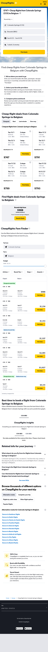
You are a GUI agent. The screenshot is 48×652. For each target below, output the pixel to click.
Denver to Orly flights (9, 537)
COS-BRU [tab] (24, 415)
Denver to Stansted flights (10, 528)
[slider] (45, 266)
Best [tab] (14, 121)
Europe (13, 598)
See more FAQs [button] (24, 480)
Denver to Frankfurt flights (10, 523)
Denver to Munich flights (10, 531)
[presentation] (20, 13)
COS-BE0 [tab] (19, 433)
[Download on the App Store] (28, 629)
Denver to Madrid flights (10, 543)
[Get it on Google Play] (19, 629)
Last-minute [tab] (23, 121)
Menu (45, 3)
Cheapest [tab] (6, 121)
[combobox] (8, 19)
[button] (24, 25)
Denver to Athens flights (10, 540)
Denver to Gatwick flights (10, 526)
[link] (20, 218)
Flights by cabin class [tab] (10, 499)
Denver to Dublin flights (10, 517)
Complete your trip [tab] (24, 495)
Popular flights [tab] (8, 504)
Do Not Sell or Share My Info (24, 618)
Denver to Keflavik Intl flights (11, 534)
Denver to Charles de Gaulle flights (13, 520)
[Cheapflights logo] (7, 3)
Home (7, 598)
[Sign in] (41, 4)
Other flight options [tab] (26, 499)
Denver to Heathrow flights (11, 514)
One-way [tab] (33, 121)
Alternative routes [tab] (9, 495)
